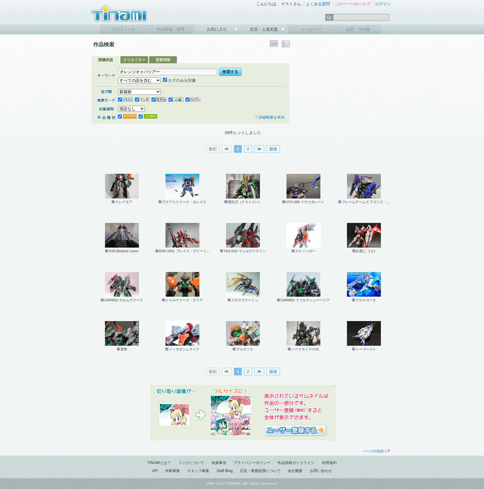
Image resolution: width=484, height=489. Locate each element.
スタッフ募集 (198, 471)
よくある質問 (318, 4)
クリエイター (134, 60)
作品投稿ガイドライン (296, 463)
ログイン (383, 4)
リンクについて (191, 463)
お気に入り (217, 29)
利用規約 (329, 463)
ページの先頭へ (376, 451)
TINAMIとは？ (159, 463)
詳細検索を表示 (270, 117)
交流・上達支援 (264, 29)
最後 (273, 149)
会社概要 (295, 471)
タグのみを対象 (179, 80)
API (155, 471)
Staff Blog (225, 471)
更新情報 (163, 60)
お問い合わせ (321, 471)
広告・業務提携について (260, 471)
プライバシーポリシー (251, 463)
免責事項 (218, 463)
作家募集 (172, 471)
